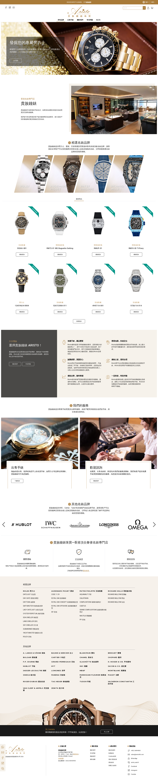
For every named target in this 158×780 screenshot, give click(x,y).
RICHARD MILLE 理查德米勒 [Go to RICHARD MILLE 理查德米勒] (120, 591)
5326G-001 (22, 248)
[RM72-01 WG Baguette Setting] (60, 223)
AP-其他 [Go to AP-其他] (54, 612)
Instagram (134, 770)
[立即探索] (16, 61)
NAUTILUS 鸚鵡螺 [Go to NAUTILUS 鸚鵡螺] (86, 616)
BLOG (98, 20)
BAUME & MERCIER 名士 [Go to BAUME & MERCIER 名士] (62, 653)
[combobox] (133, 8)
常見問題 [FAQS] (90, 20)
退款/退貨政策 (113, 759)
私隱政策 (111, 753)
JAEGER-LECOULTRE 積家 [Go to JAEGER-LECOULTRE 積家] (34, 671)
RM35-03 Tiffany (136, 248)
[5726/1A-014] (136, 281)
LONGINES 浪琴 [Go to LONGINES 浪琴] (58, 671)
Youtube (133, 774)
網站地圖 (92, 759)
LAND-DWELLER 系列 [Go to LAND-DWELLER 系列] (30, 621)
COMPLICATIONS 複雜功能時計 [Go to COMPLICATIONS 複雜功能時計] (90, 602)
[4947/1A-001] (98, 281)
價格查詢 (22, 254)
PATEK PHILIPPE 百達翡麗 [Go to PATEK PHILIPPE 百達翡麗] (91, 591)
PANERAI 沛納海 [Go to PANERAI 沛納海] (58, 675)
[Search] (144, 8)
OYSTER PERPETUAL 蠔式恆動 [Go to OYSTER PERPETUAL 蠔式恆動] (33, 613)
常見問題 (28, 364)
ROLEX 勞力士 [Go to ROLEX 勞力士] (29, 591)
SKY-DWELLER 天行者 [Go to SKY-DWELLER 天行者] (30, 625)
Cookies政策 (112, 756)
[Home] (79, 11)
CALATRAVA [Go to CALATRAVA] (84, 598)
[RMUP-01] (98, 223)
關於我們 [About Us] (80, 20)
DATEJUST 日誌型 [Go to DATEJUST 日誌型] (29, 594)
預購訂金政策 (112, 765)
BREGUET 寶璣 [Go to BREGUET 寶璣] (114, 653)
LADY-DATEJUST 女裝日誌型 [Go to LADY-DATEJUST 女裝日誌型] (33, 610)
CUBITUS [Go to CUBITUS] (83, 606)
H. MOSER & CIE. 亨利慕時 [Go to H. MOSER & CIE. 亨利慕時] (119, 662)
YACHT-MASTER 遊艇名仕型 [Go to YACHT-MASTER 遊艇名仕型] (33, 633)
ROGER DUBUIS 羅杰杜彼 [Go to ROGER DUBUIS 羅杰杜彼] (34, 682)
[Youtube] (13, 7)
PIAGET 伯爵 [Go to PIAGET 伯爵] (113, 675)
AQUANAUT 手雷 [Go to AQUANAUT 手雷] (85, 594)
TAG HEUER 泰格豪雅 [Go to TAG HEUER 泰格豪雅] (60, 682)
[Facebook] (6, 7)
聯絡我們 (96, 481)
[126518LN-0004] (22, 281)
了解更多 (17, 481)
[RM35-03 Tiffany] (136, 223)
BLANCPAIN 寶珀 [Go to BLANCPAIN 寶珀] (87, 653)
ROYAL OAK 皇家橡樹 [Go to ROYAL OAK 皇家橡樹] (58, 598)
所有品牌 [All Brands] (61, 20)
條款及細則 (112, 750)
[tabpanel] (79, 264)
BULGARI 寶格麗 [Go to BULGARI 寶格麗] (30, 657)
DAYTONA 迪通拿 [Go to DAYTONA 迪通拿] (29, 602)
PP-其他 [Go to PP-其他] (82, 620)
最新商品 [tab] (79, 199)
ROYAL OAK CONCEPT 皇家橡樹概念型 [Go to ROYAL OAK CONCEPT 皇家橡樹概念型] (64, 602)
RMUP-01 (98, 248)
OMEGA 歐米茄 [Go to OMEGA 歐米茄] (29, 675)
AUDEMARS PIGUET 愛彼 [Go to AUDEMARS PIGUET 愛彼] (62, 591)
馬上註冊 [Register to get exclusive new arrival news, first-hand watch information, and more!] (106, 732)
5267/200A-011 (60, 306)
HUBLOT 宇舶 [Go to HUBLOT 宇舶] (29, 666)
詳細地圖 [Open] (61, 758)
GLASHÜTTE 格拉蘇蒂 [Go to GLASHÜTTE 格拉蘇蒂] (89, 662)
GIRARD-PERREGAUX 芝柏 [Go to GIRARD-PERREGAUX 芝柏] (63, 662)
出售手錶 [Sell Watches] (70, 20)
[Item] (7, 69)
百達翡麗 (22, 245)
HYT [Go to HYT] (53, 666)
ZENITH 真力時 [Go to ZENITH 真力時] (57, 688)
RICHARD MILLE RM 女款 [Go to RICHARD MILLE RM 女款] (116, 602)
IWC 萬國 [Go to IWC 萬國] (83, 666)
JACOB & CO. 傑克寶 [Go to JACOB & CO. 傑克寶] (117, 666)
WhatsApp (134, 758)
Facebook (134, 766)
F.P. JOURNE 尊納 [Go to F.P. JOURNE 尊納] (31, 662)
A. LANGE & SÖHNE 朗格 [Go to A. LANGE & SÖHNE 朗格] (34, 653)
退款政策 (86, 571)
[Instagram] (9, 7)
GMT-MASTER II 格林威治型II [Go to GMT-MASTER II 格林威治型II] (33, 606)
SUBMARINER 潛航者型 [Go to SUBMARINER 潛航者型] (31, 629)
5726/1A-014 (136, 306)
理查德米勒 (60, 245)
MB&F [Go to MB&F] (82, 671)
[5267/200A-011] (60, 281)
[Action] (2, 768)
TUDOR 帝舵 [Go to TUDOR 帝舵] (85, 682)
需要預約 (75, 754)
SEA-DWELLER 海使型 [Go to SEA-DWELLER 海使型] (30, 617)
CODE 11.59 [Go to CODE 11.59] (55, 594)
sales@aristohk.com (137, 754)
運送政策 (111, 762)
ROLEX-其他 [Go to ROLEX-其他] (27, 637)
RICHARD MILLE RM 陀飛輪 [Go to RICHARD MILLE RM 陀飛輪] (117, 594)
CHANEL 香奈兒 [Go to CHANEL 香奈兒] (86, 657)
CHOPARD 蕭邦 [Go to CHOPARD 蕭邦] (114, 657)
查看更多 (79, 321)
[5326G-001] (22, 223)
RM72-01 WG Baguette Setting (60, 248)
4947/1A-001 (98, 306)
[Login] (148, 8)
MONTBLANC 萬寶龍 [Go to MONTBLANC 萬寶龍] (117, 671)
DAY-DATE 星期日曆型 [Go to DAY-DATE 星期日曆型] (30, 598)
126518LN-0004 (22, 306)
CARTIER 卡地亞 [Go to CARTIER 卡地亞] (58, 657)
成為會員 (88, 2)
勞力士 (21, 302)
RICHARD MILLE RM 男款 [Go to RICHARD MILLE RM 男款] (116, 598)
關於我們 (15, 364)
